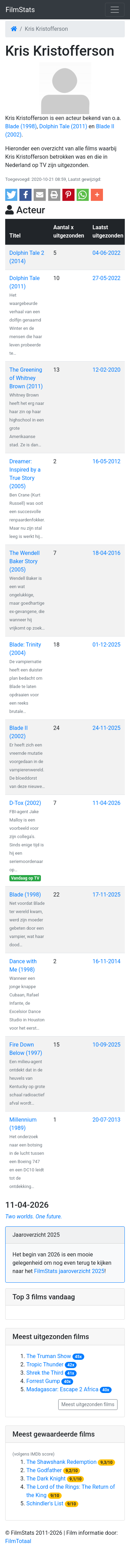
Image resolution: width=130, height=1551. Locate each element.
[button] (11, 195)
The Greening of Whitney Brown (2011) (26, 378)
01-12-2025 (107, 644)
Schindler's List (44, 1503)
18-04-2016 (107, 553)
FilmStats (20, 10)
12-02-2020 (107, 369)
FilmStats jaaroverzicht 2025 (69, 1271)
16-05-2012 (107, 461)
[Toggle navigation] (114, 10)
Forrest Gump (43, 1381)
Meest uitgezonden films (87, 1404)
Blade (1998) (21, 126)
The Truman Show (48, 1356)
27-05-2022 (107, 278)
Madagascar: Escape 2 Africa (62, 1389)
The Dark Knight (46, 1478)
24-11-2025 (107, 728)
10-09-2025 (107, 1044)
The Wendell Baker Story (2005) (24, 561)
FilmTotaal (18, 1541)
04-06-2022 (107, 253)
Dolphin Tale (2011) (63, 126)
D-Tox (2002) (25, 803)
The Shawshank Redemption (61, 1462)
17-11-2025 (107, 894)
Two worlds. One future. (33, 1216)
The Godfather (44, 1470)
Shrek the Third (44, 1372)
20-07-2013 (107, 1119)
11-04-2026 (107, 803)
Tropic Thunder (44, 1364)
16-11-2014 (107, 961)
